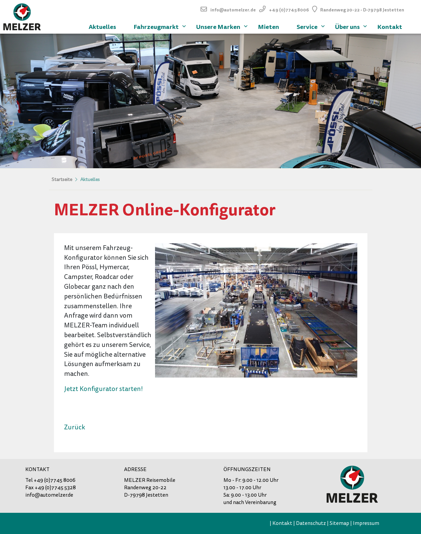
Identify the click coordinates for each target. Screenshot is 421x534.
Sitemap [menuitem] (339, 523)
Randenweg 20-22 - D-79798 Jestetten (362, 10)
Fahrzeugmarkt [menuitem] (160, 26)
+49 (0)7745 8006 (289, 10)
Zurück (74, 427)
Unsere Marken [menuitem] (222, 26)
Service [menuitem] (311, 26)
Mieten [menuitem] (268, 26)
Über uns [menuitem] (351, 26)
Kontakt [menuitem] (389, 26)
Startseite (62, 179)
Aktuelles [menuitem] (102, 26)
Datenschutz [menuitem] (311, 523)
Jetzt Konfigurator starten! (103, 388)
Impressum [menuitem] (366, 523)
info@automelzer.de (233, 10)
